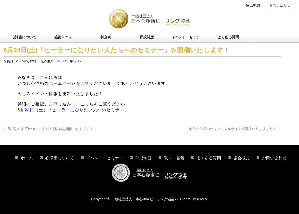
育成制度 (143, 158)
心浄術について (59, 158)
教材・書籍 (174, 158)
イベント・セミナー (104, 158)
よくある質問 (209, 158)
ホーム (27, 158)
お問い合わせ (279, 5)
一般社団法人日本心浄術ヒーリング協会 (142, 199)
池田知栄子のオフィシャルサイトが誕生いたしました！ (235, 129)
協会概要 (253, 5)
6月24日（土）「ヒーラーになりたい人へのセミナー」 (73, 110)
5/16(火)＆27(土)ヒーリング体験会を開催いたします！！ (50, 129)
